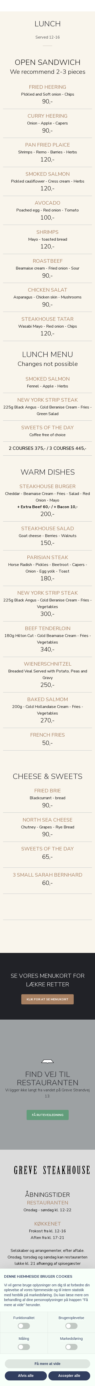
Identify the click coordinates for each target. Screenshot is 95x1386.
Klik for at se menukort (47, 999)
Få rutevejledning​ (47, 1115)
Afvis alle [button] (25, 1376)
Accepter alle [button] (69, 1376)
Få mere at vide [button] (48, 1364)
